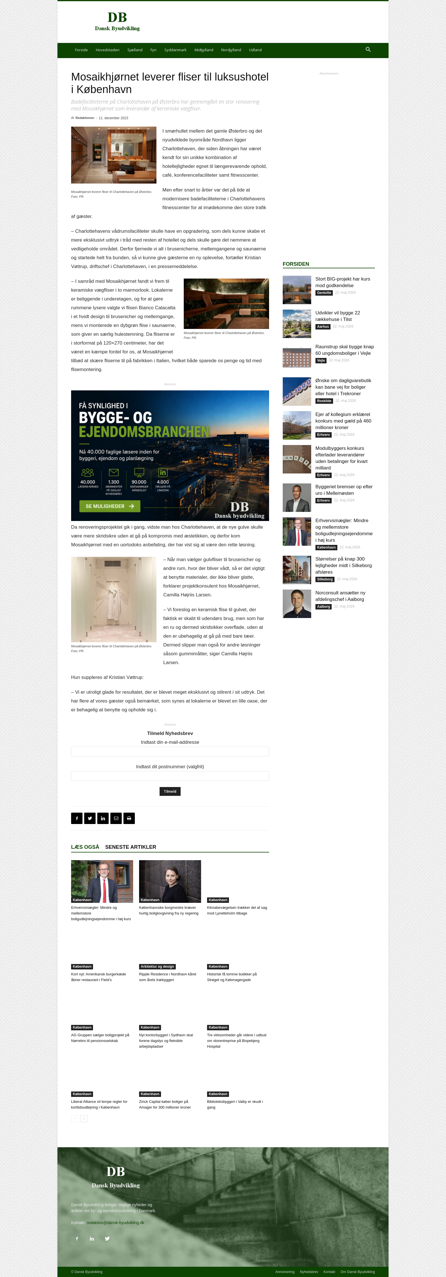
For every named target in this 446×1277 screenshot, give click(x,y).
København (82, 900)
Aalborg (323, 607)
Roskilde (324, 401)
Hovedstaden (107, 49)
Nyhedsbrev (309, 1272)
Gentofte (324, 293)
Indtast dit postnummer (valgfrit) (170, 766)
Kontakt (329, 1272)
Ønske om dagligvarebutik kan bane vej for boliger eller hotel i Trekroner (343, 387)
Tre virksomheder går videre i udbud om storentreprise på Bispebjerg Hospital (236, 1041)
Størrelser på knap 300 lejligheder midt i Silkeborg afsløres (343, 565)
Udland (255, 49)
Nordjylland (231, 49)
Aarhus (323, 327)
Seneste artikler (130, 847)
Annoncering (284, 1272)
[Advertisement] (271, 22)
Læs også (85, 847)
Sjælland (135, 49)
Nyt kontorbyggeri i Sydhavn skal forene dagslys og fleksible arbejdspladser (166, 1041)
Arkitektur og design (157, 967)
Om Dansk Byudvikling (357, 1272)
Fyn (153, 49)
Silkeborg (325, 579)
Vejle (321, 360)
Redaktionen (84, 118)
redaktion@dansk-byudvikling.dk (115, 1222)
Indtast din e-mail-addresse (170, 742)
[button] (368, 50)
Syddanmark (175, 49)
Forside (81, 49)
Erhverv (323, 435)
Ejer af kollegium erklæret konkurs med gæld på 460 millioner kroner (343, 421)
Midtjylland (204, 49)
